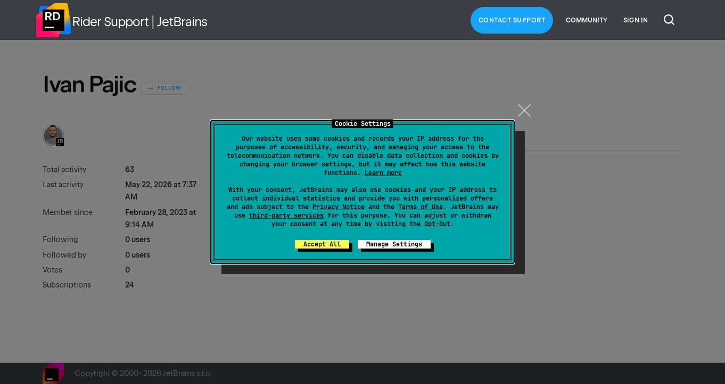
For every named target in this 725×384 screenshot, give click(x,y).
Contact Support (512, 20)
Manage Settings (394, 244)
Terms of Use (420, 207)
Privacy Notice (338, 207)
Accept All (322, 244)
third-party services (286, 215)
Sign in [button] (635, 20)
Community (586, 20)
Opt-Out (437, 224)
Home (53, 20)
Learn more (383, 173)
